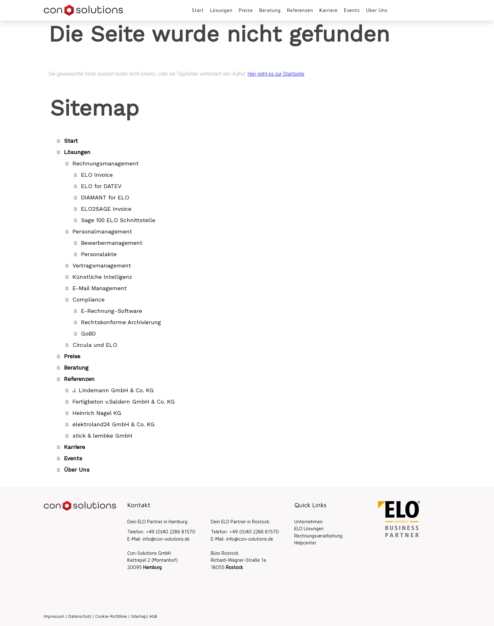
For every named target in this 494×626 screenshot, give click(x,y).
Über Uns (377, 10)
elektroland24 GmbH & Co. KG (113, 424)
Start (198, 10)
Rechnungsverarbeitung (318, 535)
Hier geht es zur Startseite (276, 74)
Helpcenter (305, 542)
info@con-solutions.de (166, 539)
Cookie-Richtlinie (111, 616)
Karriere (328, 10)
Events (352, 10)
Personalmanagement (102, 231)
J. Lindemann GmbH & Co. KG (113, 390)
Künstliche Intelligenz (102, 276)
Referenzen (300, 10)
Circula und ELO (94, 345)
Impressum (54, 616)
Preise (246, 10)
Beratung (270, 10)
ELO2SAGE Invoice (106, 208)
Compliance (88, 299)
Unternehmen (308, 521)
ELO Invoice (97, 174)
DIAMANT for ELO (105, 197)
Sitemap (138, 616)
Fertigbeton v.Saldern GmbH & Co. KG (123, 401)
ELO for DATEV (101, 186)
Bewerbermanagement (111, 242)
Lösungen (221, 10)
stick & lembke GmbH (102, 435)
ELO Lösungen (309, 528)
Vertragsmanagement (101, 265)
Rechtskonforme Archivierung (121, 322)
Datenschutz (79, 616)
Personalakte (99, 254)
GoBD (88, 333)
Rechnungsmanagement (105, 163)
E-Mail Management (99, 288)
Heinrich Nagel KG (96, 413)
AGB (153, 616)
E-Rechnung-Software (111, 310)
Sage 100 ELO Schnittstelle (118, 220)
